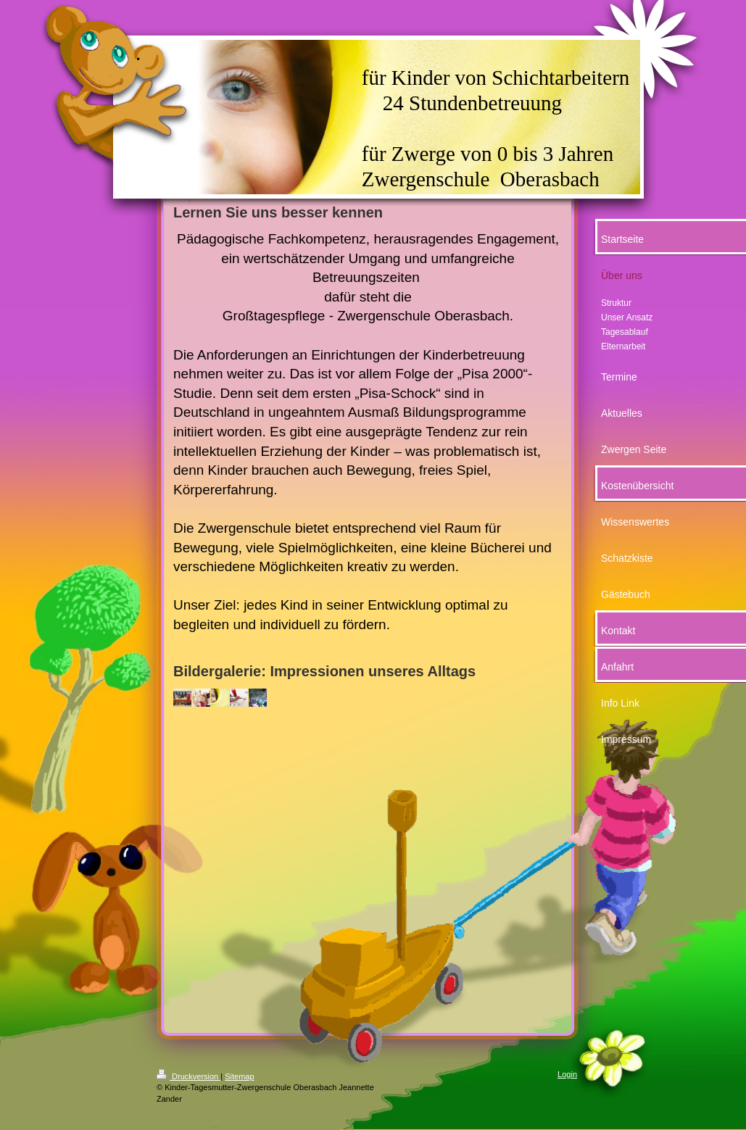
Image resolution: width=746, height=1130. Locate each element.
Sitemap (239, 1076)
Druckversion (188, 1076)
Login (567, 1074)
